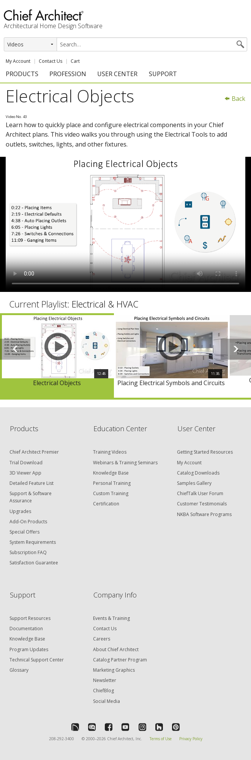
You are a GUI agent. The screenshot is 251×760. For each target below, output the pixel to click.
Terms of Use (161, 738)
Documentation (26, 628)
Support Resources (30, 618)
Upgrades (20, 511)
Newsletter (104, 680)
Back (234, 98)
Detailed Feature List (31, 483)
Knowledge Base (111, 473)
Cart (75, 61)
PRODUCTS (22, 74)
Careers (101, 639)
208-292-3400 (61, 738)
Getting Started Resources (205, 452)
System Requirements (32, 542)
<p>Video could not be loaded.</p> (125, 224)
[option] (57, 355)
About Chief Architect (116, 649)
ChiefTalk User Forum (200, 493)
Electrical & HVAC (105, 304)
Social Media (106, 701)
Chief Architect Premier (34, 452)
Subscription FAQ (28, 552)
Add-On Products (28, 521)
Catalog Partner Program (120, 659)
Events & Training (111, 618)
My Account (18, 61)
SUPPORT (163, 74)
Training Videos (109, 452)
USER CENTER (117, 74)
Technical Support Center (36, 659)
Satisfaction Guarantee (33, 562)
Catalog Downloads (198, 473)
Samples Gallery (194, 483)
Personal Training (112, 483)
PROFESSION (67, 74)
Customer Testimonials (202, 503)
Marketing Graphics (114, 670)
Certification (106, 503)
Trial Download (26, 462)
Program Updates (28, 649)
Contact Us (50, 61)
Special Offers (24, 532)
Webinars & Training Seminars (125, 462)
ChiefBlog (103, 690)
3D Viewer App (25, 473)
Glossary (18, 670)
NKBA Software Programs (204, 514)
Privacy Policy (190, 738)
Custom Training (110, 493)
